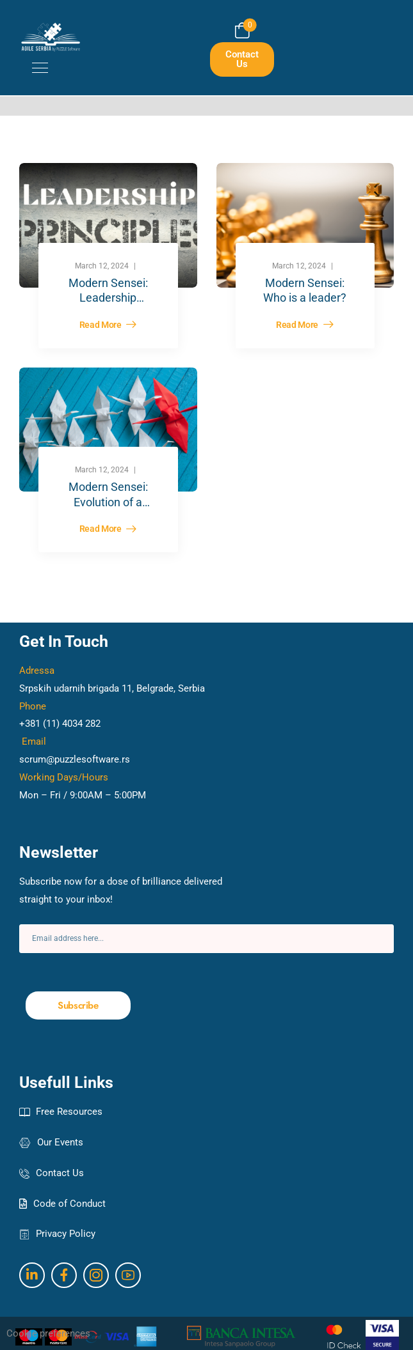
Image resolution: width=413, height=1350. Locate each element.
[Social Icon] (32, 1275)
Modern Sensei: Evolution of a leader (108, 502)
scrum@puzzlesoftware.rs (74, 759)
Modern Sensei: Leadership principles (108, 298)
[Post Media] (108, 225)
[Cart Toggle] (242, 30)
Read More (101, 325)
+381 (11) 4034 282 (60, 723)
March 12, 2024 (102, 265)
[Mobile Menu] (33, 68)
